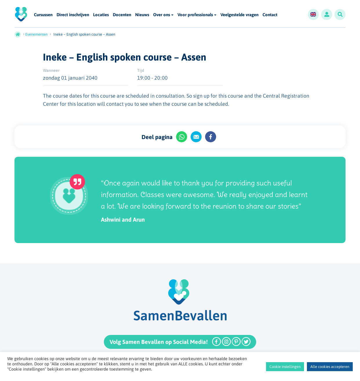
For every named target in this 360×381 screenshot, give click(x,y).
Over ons (161, 14)
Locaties (101, 15)
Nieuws (142, 15)
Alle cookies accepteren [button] (329, 366)
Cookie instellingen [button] (285, 366)
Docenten (122, 15)
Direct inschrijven (73, 15)
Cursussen (43, 15)
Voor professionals (195, 14)
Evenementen (36, 34)
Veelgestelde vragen (239, 15)
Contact (270, 15)
